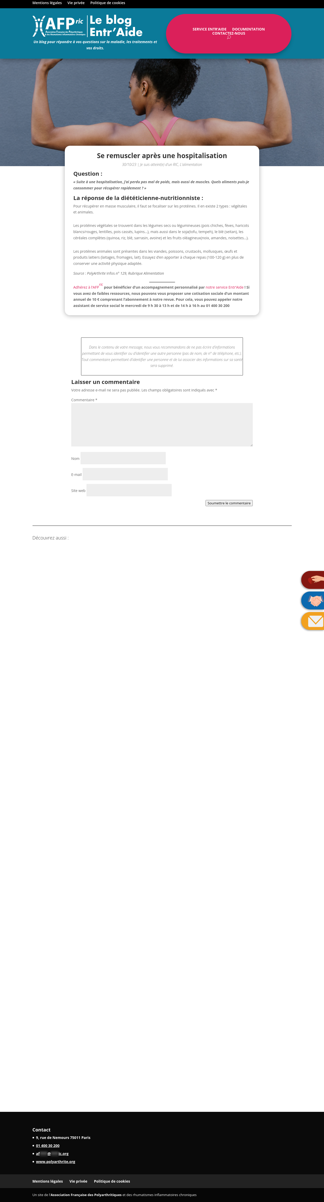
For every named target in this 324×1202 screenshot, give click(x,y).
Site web (78, 490)
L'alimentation (191, 164)
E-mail (76, 474)
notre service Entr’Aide (224, 287)
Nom (75, 458)
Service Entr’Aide (209, 30)
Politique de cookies (107, 3)
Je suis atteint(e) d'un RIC (159, 164)
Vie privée (76, 3)
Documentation (248, 30)
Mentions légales (47, 3)
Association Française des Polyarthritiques (86, 1194)
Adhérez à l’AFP (88, 286)
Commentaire (84, 399)
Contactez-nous (228, 34)
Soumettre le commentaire (229, 503)
